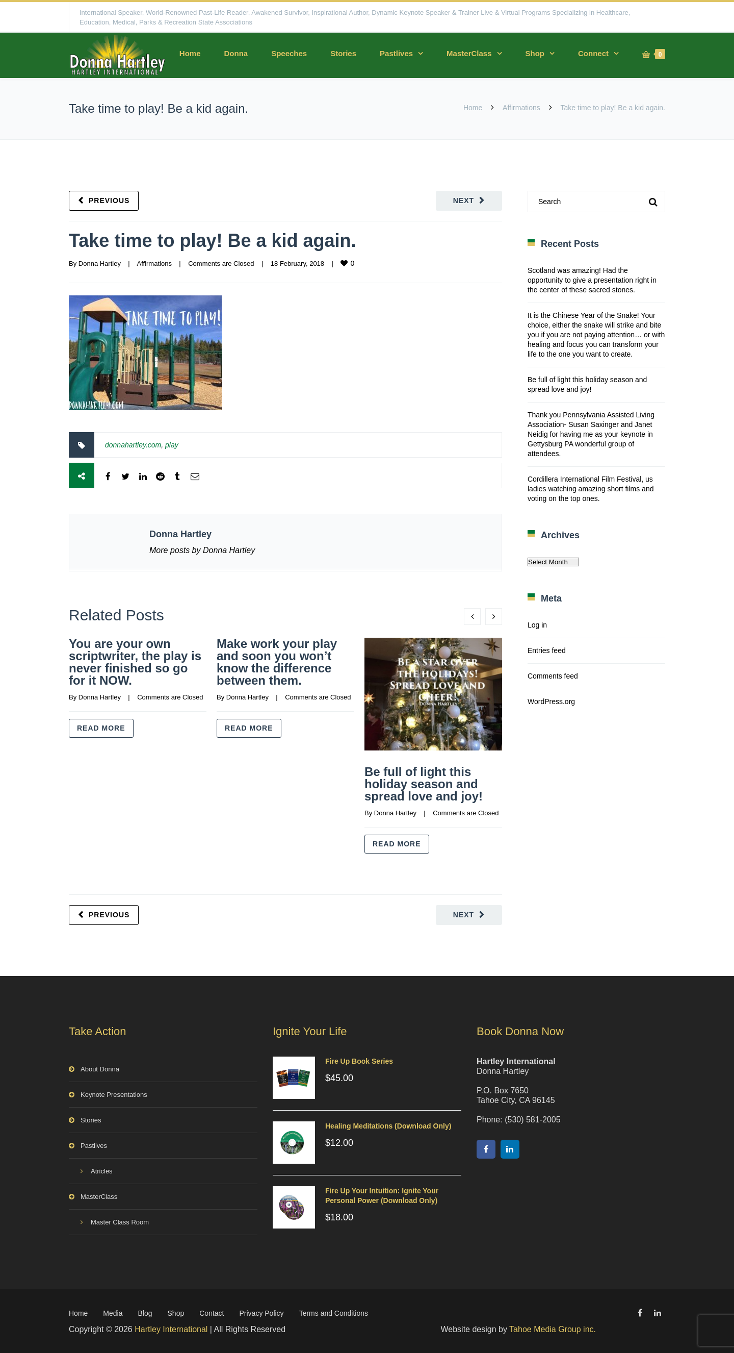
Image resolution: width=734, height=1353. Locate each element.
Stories (343, 53)
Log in (537, 625)
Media (112, 1313)
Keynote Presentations (114, 1094)
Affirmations (521, 108)
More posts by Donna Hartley (202, 550)
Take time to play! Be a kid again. (212, 240)
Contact (211, 1313)
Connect (593, 53)
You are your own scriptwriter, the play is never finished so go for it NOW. (135, 662)
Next (463, 200)
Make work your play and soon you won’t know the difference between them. (277, 662)
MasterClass (469, 53)
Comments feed (553, 676)
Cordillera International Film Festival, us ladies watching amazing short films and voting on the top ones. (590, 489)
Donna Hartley (99, 263)
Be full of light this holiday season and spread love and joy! (423, 784)
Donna (236, 53)
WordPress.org (551, 701)
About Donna (100, 1069)
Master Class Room (120, 1222)
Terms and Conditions (333, 1313)
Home (190, 53)
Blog (145, 1313)
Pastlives (396, 53)
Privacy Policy (261, 1313)
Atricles (102, 1171)
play (171, 445)
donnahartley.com (133, 445)
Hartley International (171, 1329)
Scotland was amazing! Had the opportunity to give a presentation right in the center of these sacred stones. (592, 280)
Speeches (289, 53)
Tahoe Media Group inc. (552, 1329)
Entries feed (547, 650)
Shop (535, 53)
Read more (101, 728)
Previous (109, 200)
